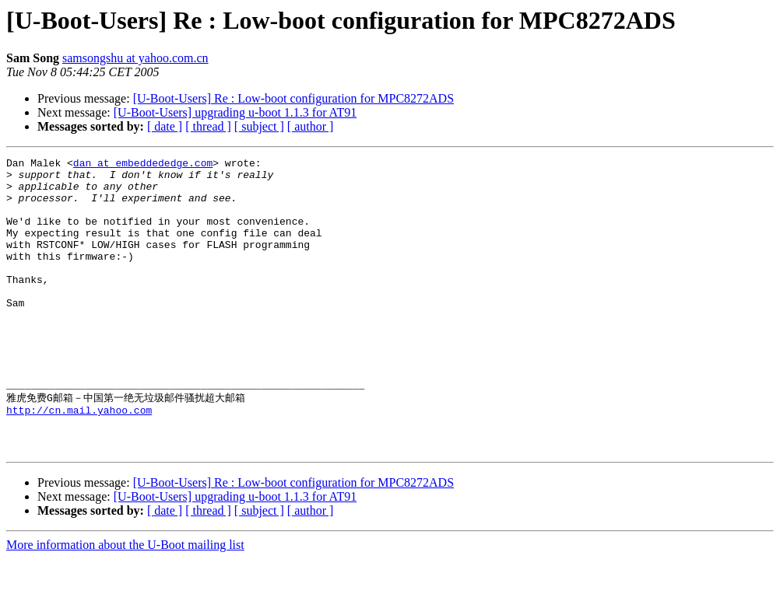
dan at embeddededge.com (143, 165)
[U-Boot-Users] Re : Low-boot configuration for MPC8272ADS (293, 98)
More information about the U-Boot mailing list (125, 601)
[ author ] (310, 126)
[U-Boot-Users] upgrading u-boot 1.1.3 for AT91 (235, 112)
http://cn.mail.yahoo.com (79, 459)
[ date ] (164, 126)
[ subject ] (259, 126)
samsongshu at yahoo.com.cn (135, 58)
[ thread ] (208, 126)
